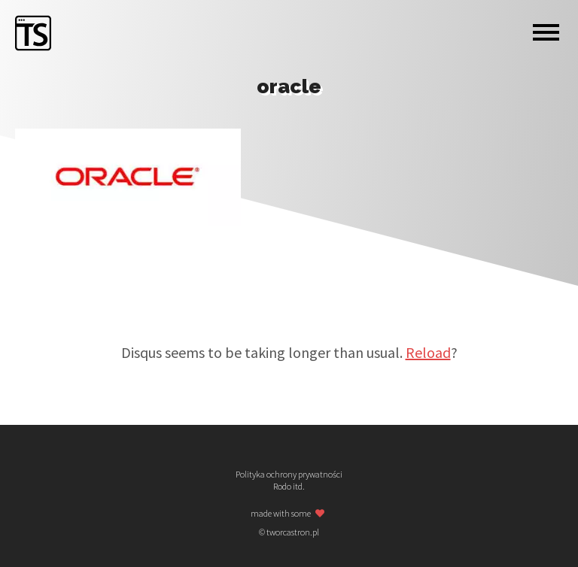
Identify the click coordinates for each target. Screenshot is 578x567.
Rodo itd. (289, 486)
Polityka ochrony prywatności (289, 474)
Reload (428, 352)
